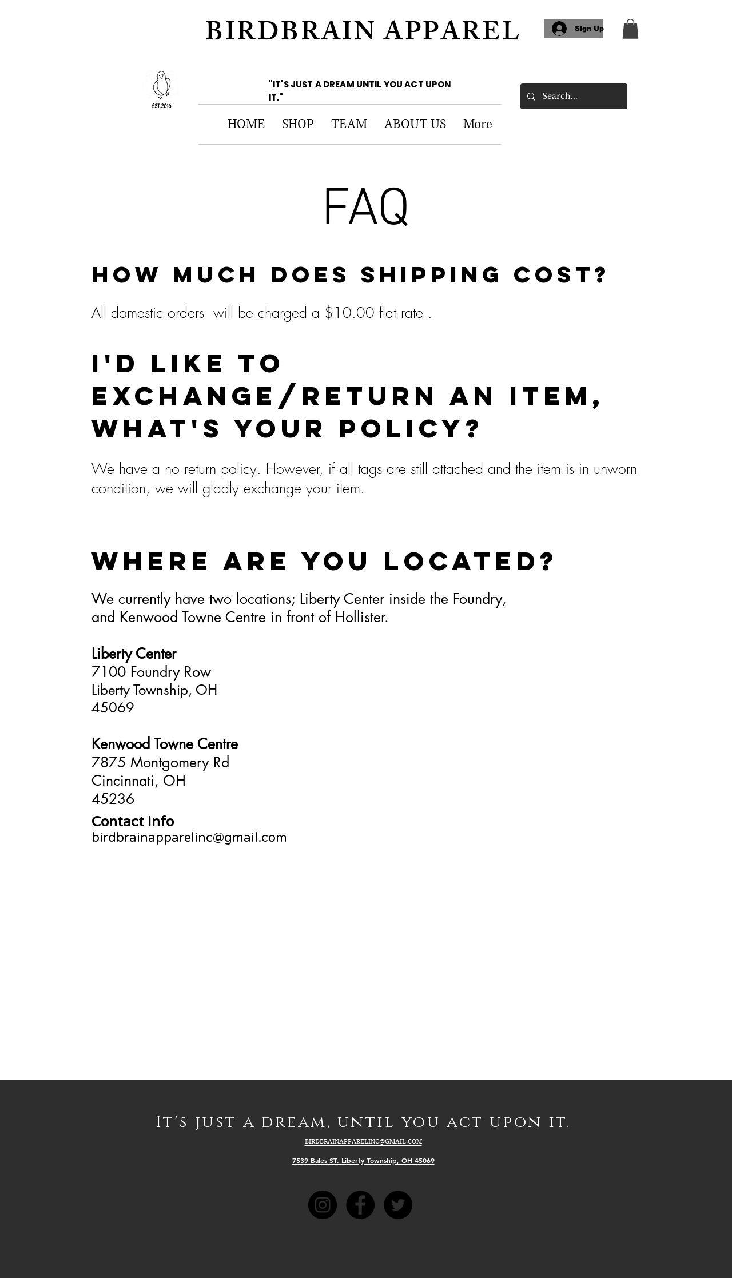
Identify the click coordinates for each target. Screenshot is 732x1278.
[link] (630, 29)
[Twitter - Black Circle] (398, 1205)
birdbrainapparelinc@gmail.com (189, 837)
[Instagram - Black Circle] (322, 1205)
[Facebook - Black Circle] (360, 1205)
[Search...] (572, 96)
